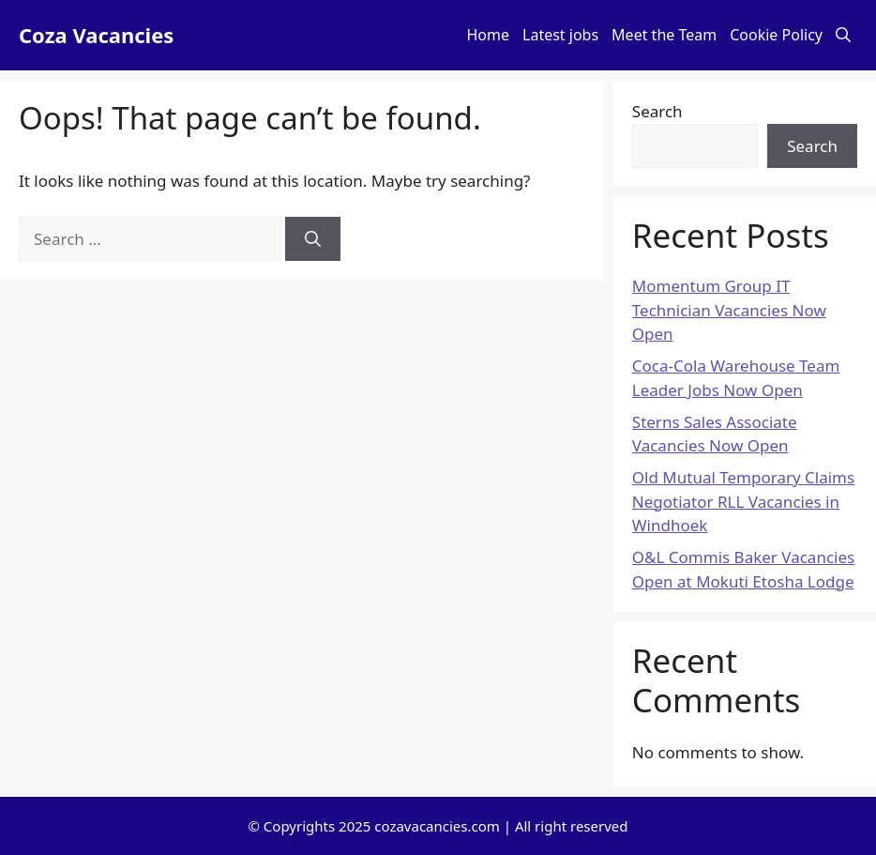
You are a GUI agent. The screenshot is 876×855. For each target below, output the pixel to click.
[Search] (312, 239)
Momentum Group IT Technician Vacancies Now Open (729, 309)
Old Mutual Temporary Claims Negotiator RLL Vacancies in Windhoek (743, 501)
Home (488, 34)
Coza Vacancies (96, 35)
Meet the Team (664, 34)
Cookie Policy (776, 34)
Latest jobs (560, 34)
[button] (843, 35)
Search (657, 111)
